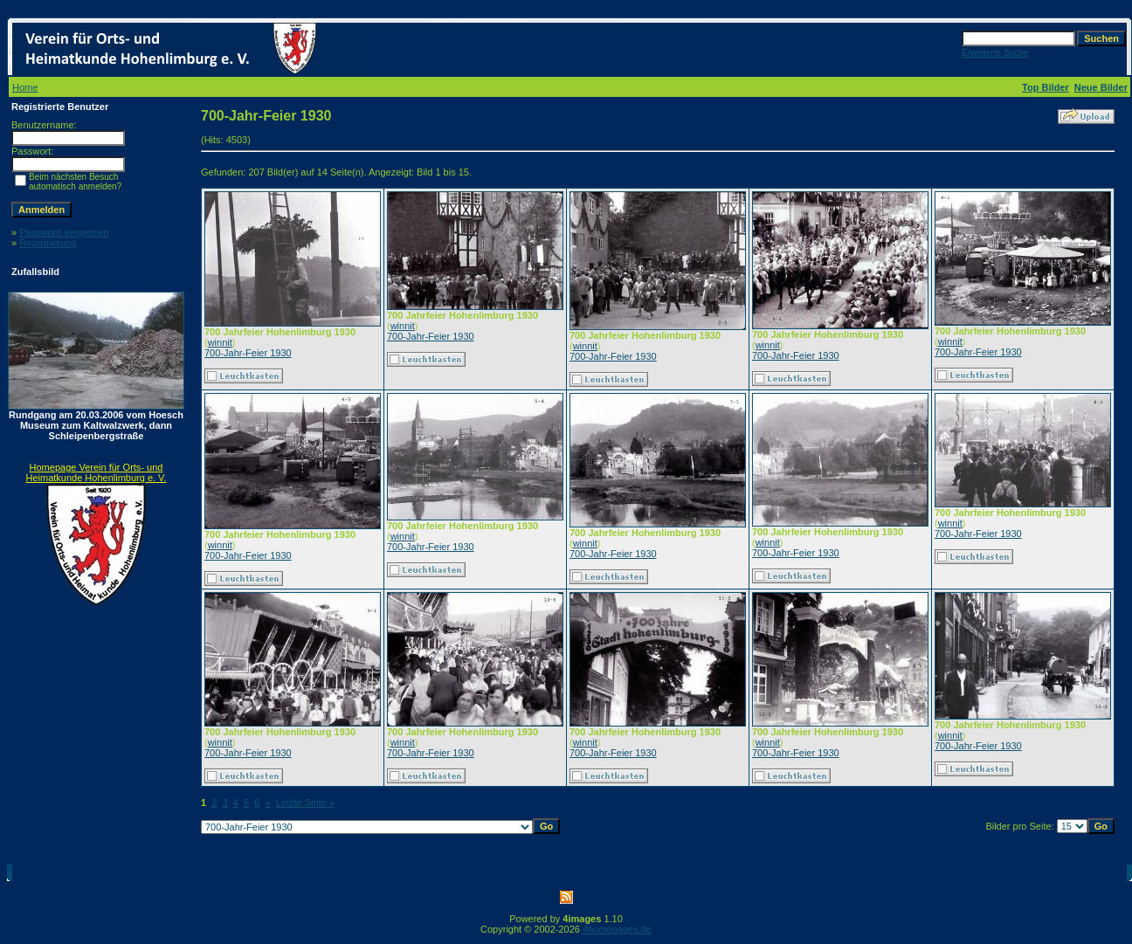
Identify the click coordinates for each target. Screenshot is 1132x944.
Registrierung (47, 243)
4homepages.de (617, 929)
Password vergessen (63, 232)
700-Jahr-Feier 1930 (248, 353)
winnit (220, 342)
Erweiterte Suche (995, 53)
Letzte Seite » (305, 802)
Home (25, 87)
